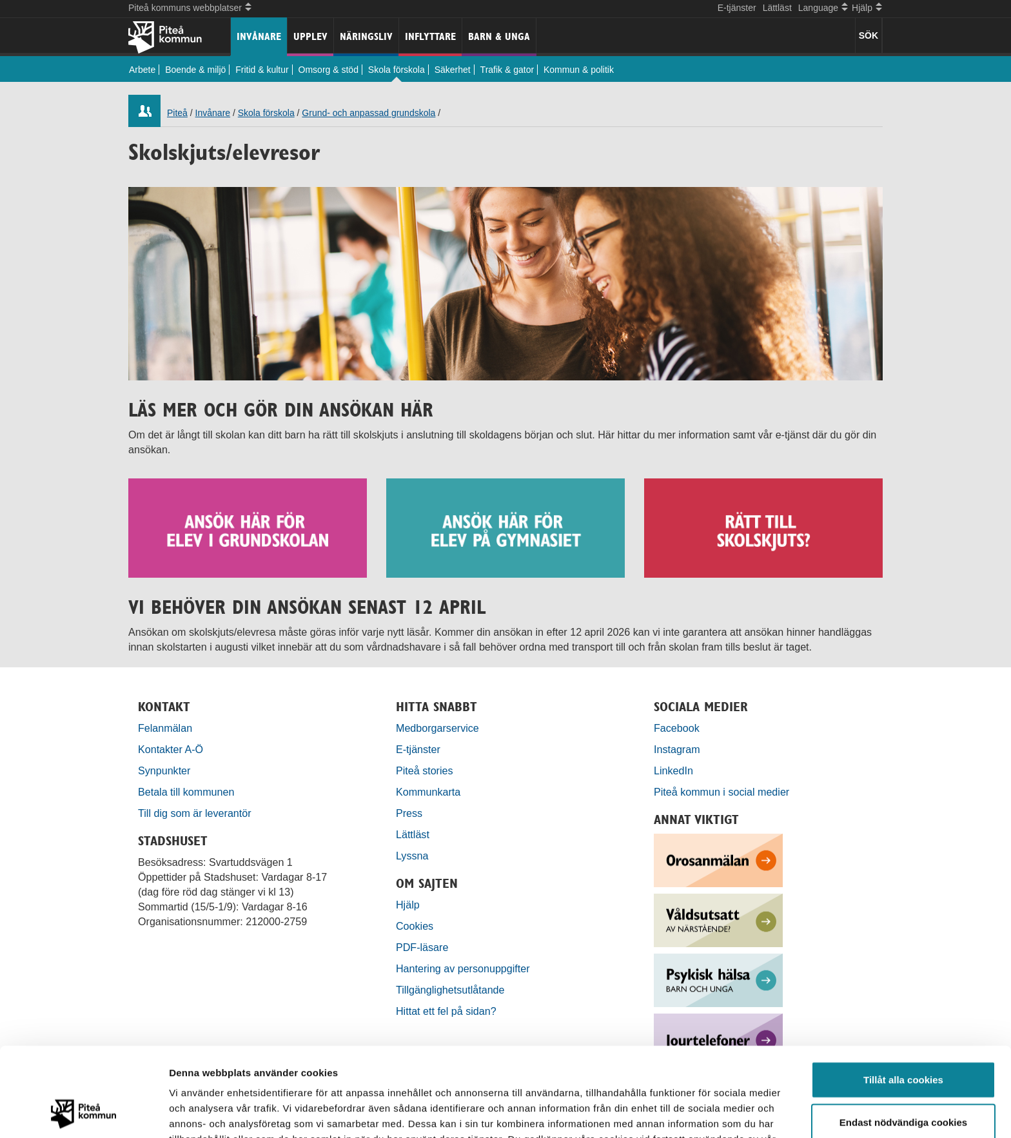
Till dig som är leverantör (196, 813)
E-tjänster (737, 8)
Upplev (310, 36)
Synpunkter (164, 770)
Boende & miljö (195, 69)
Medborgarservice (437, 728)
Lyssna (412, 855)
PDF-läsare (422, 947)
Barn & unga (499, 36)
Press (409, 813)
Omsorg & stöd (328, 69)
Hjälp (408, 904)
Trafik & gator (507, 69)
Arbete (142, 69)
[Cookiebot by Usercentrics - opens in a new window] (83, 1113)
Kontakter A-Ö (170, 749)
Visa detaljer (700, 1112)
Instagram (677, 749)
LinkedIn (673, 770)
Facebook (677, 728)
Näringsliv (366, 36)
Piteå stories (424, 770)
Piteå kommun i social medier (721, 792)
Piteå (177, 113)
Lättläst (777, 8)
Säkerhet (453, 69)
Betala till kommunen (186, 792)
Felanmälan (165, 728)
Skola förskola (396, 69)
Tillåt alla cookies (903, 995)
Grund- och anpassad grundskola (368, 113)
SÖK (868, 35)
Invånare (259, 36)
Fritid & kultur (261, 69)
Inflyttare (430, 36)
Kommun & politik (579, 69)
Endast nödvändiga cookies (903, 1038)
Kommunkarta (428, 792)
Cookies (414, 926)
